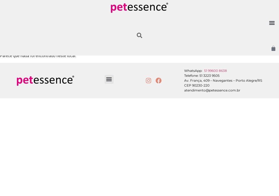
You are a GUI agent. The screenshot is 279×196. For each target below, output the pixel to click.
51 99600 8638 (215, 71)
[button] (271, 22)
